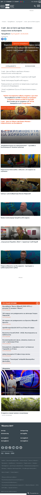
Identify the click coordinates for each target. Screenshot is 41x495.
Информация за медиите (31, 465)
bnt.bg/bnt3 (24, 438)
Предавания (11, 21)
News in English (5, 472)
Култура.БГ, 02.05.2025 (19, 34)
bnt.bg (3, 430)
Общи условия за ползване (9, 477)
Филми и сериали (33, 460)
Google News (26, 103)
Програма (4, 463)
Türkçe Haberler (14, 472)
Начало (4, 21)
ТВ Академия (5, 465)
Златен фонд (23, 460)
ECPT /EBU (4, 487)
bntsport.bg (24, 430)
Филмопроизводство (12, 460)
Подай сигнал (27, 463)
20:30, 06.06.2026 (7, 415)
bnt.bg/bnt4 (24, 441)
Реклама (31, 10)
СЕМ (37, 485)
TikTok (31, 101)
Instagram (32, 97)
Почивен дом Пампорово (29, 468)
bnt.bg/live (23, 433)
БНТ (2, 1)
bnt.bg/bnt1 (4, 438)
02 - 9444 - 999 (7, 453)
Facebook (24, 97)
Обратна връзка (29, 485)
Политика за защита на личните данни (12, 479)
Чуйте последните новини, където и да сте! (20, 95)
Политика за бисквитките (9, 482)
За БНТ (3, 460)
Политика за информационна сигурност (13, 485)
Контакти (19, 463)
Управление (11, 463)
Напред (34, 463)
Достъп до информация (16, 465)
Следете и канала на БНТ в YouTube (20, 99)
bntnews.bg (5, 433)
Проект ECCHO (12, 487)
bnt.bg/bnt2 (5, 441)
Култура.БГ (19, 21)
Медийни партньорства (14, 468)
